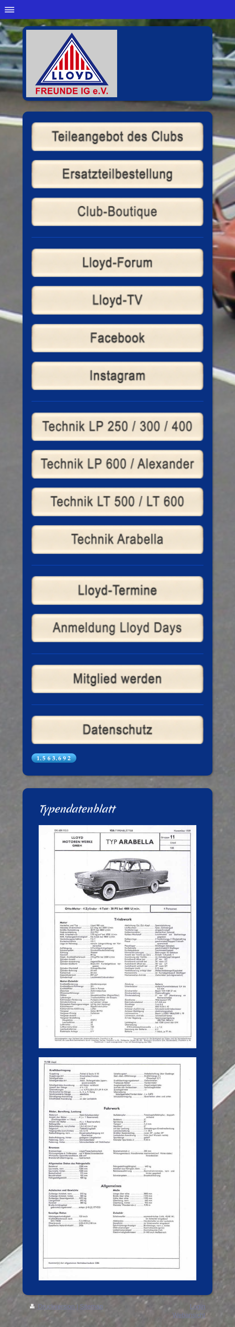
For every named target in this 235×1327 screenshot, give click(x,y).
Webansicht (188, 1315)
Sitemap (91, 1306)
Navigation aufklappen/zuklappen (117, 9)
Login (197, 1306)
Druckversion (53, 1306)
